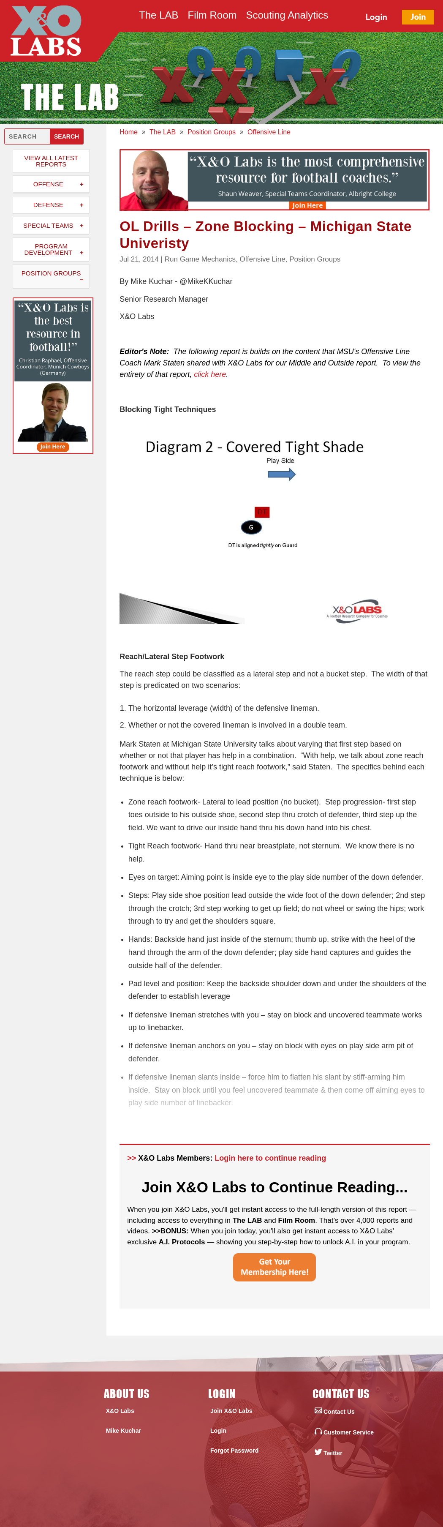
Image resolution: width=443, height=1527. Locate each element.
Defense (48, 204)
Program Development (48, 249)
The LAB (158, 16)
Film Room (212, 16)
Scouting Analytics (287, 16)
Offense (48, 184)
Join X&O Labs (231, 1410)
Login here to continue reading (270, 1158)
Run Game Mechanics (200, 259)
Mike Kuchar (123, 1430)
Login (218, 1430)
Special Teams (48, 225)
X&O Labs (120, 1410)
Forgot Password (234, 1450)
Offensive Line (262, 259)
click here (210, 374)
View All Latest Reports (51, 161)
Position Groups (51, 273)
